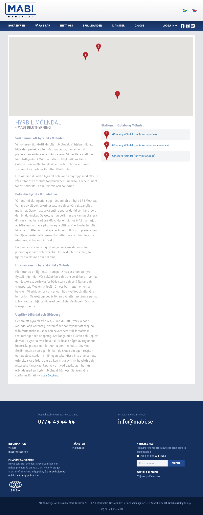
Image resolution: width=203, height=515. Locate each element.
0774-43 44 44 (56, 421)
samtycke (160, 455)
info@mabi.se (135, 421)
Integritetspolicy (18, 451)
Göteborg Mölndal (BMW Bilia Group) (133, 156)
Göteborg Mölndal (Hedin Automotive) (134, 134)
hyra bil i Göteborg (47, 375)
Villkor (12, 447)
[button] (170, 26)
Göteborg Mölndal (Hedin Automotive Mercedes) (140, 145)
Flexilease (78, 447)
